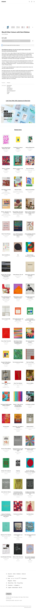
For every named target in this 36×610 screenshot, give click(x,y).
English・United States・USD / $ (15, 587)
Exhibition (19, 573)
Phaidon (8, 82)
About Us (10, 573)
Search (29, 2)
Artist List (24, 573)
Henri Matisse (5, 34)
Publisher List (11, 576)
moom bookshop (3, 2)
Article (14, 573)
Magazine (10, 580)
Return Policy (11, 583)
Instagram (17, 585)
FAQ (15, 583)
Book (9, 578)
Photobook (23, 578)
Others (14, 580)
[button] (32, 27)
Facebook (10, 585)
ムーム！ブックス (16, 578)
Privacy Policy (20, 583)
